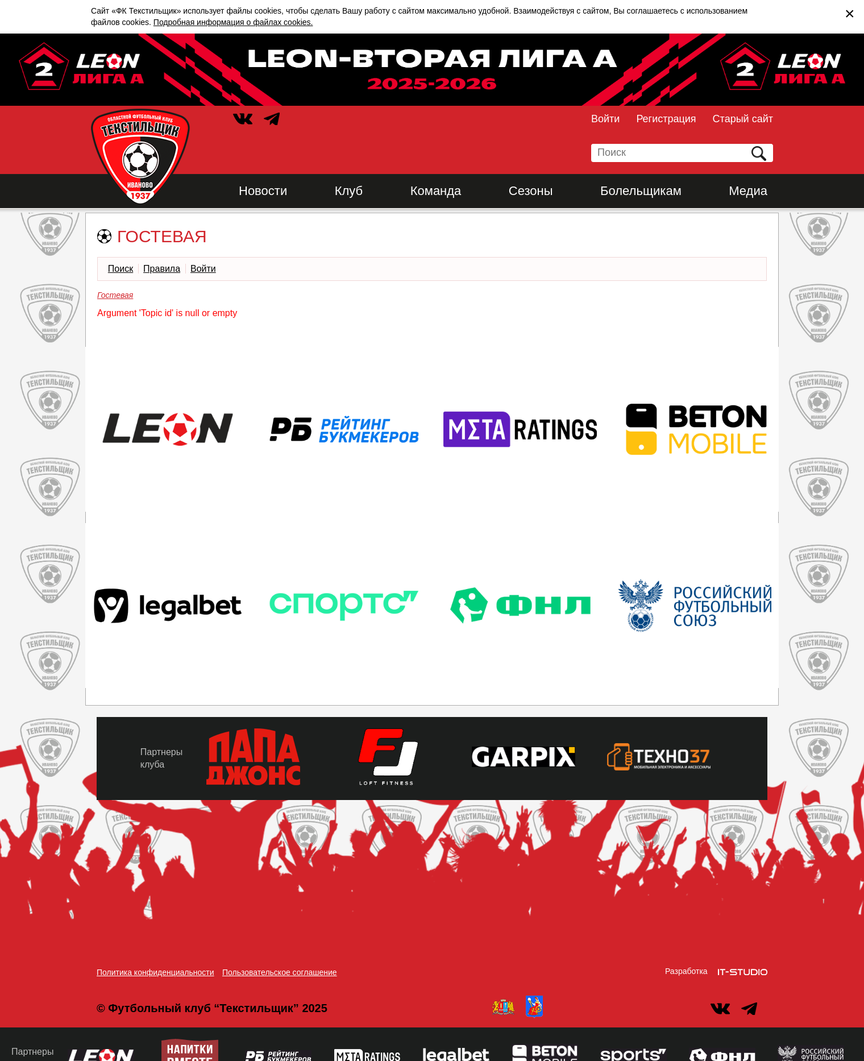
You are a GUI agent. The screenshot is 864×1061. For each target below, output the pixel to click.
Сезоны (531, 191)
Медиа (748, 191)
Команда (436, 191)
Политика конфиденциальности (155, 972)
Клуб (349, 191)
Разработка (686, 971)
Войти (605, 119)
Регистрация (666, 119)
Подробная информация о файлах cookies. (233, 22)
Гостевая (115, 295)
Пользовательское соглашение (279, 972)
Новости (263, 191)
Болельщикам (641, 191)
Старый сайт (743, 119)
